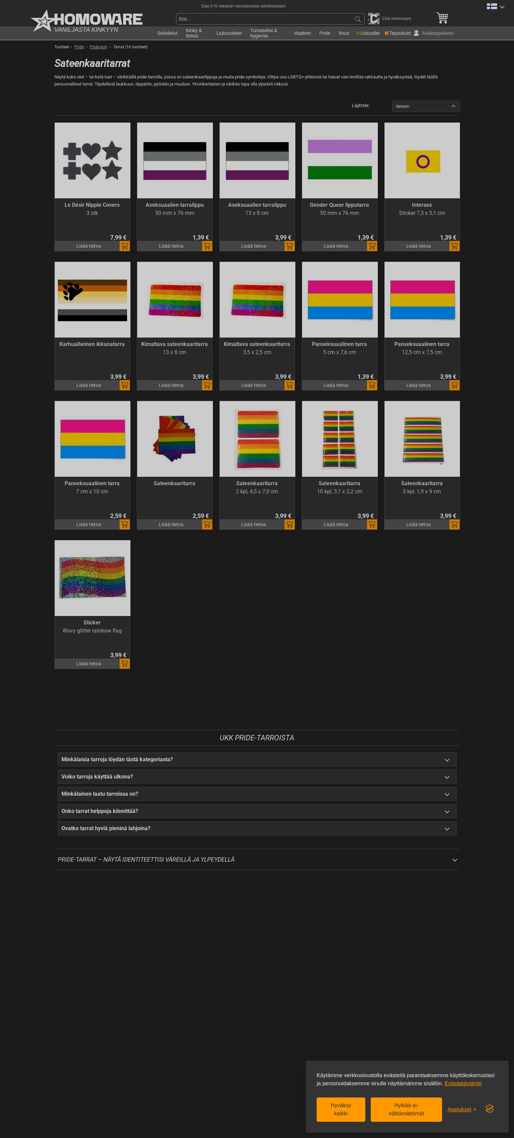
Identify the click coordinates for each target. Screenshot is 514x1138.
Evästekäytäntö (463, 1083)
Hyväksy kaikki (341, 1109)
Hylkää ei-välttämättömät (406, 1109)
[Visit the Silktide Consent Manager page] (490, 1109)
